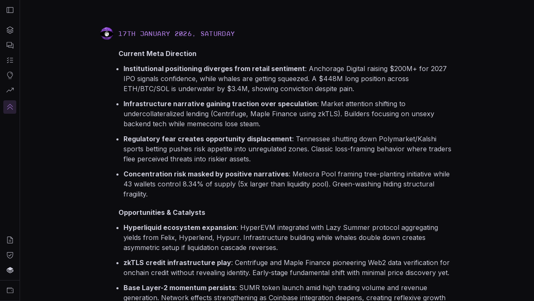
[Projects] (10, 30)
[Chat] (10, 45)
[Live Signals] (10, 90)
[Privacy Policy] (10, 255)
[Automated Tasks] (10, 60)
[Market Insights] (10, 75)
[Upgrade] (9, 107)
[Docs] (10, 270)
